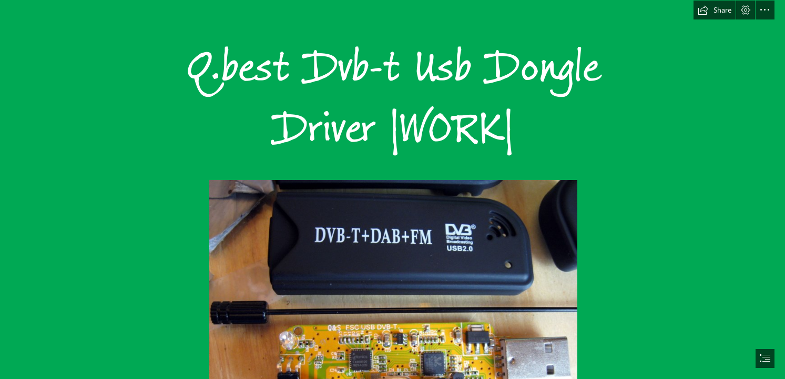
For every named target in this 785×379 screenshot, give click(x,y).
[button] (715, 10)
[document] (392, 189)
